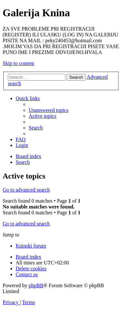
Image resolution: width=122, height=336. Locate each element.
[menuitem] (48, 110)
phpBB (36, 285)
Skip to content (18, 63)
